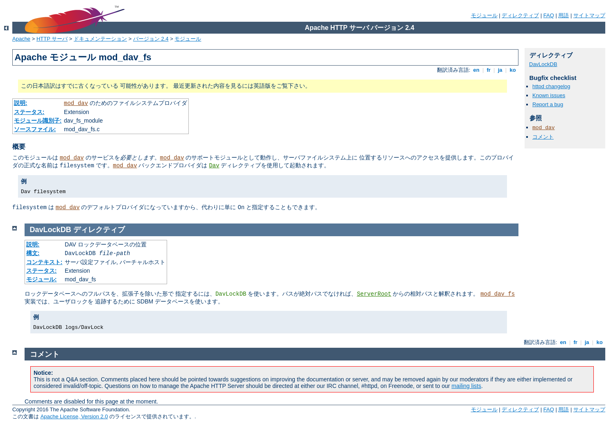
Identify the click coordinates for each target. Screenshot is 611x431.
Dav (214, 165)
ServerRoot (374, 294)
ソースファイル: (35, 129)
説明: (20, 103)
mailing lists (466, 386)
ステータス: (29, 112)
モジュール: (41, 279)
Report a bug (547, 104)
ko (512, 70)
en (476, 70)
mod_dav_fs (497, 294)
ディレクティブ (520, 15)
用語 (563, 15)
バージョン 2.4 (151, 39)
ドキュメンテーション (100, 39)
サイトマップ (589, 15)
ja (500, 70)
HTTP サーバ (52, 39)
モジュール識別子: (38, 120)
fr (488, 70)
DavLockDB (543, 64)
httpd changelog (551, 86)
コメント (543, 137)
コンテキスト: (44, 262)
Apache (21, 39)
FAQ (548, 15)
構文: (33, 253)
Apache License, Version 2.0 (74, 416)
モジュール (484, 15)
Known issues (548, 95)
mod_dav (76, 103)
